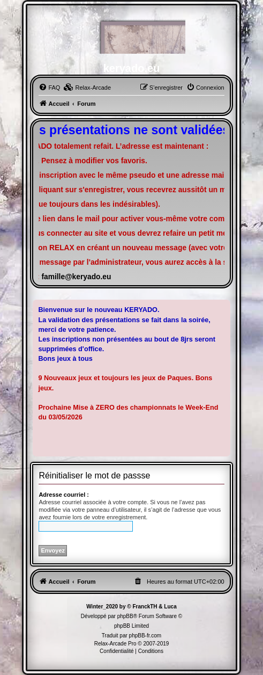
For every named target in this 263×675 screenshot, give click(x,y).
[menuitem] (49, 87)
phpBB (125, 616)
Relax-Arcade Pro (115, 644)
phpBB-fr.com (145, 635)
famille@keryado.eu (76, 277)
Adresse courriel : (64, 494)
